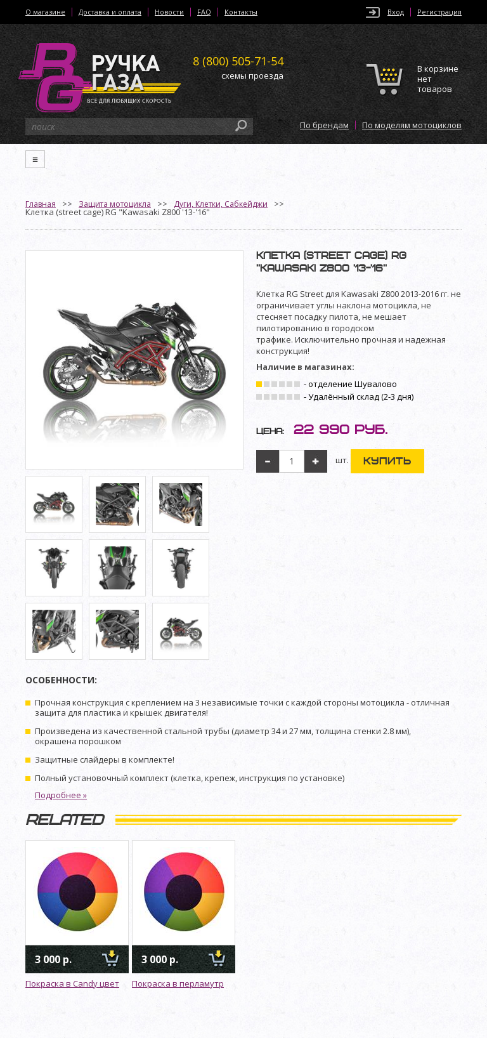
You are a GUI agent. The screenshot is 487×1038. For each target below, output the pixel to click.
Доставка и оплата (110, 12)
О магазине (45, 12)
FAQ (204, 12)
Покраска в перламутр (178, 983)
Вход (395, 12)
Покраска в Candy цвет (72, 983)
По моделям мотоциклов (412, 125)
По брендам (324, 125)
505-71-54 (238, 61)
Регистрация (439, 12)
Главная (40, 204)
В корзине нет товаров (437, 79)
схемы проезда (252, 75)
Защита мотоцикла (115, 204)
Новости (169, 12)
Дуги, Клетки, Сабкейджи (221, 204)
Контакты (240, 12)
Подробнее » (61, 795)
